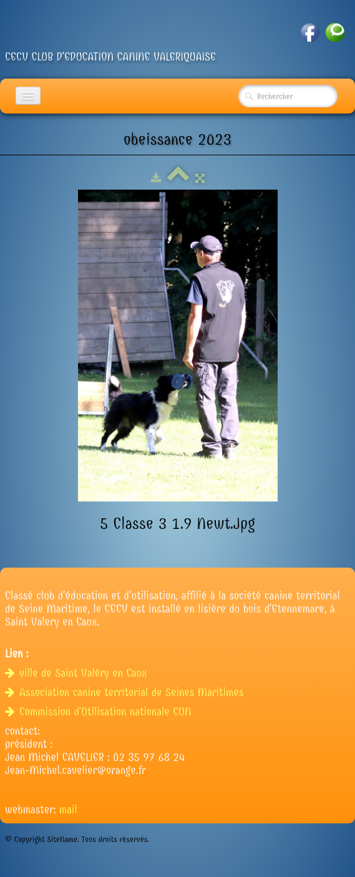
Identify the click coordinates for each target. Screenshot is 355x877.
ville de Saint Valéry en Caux (77, 673)
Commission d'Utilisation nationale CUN (100, 712)
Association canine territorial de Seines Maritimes (126, 692)
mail (68, 809)
